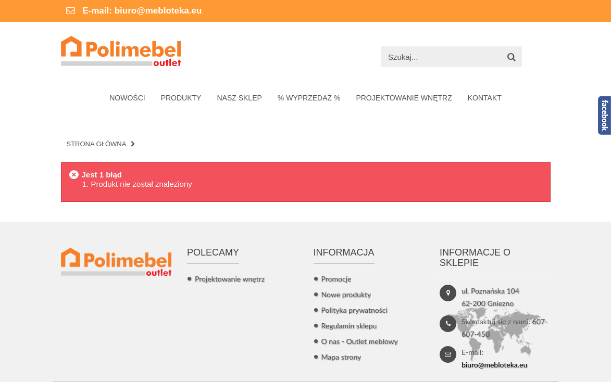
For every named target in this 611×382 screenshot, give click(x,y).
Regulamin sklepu (349, 325)
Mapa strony (341, 356)
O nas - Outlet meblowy (359, 341)
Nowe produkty (346, 294)
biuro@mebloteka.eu (158, 11)
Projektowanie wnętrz (230, 278)
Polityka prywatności (354, 309)
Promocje (336, 278)
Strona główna (97, 144)
